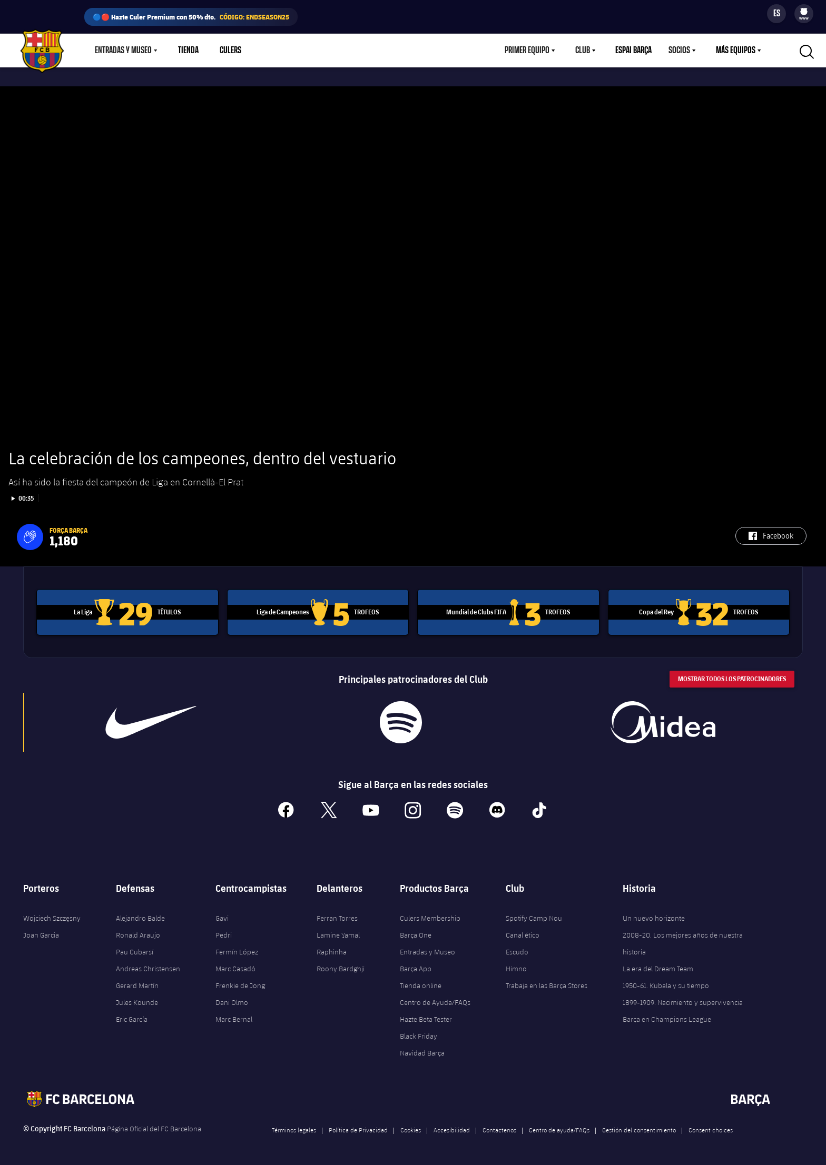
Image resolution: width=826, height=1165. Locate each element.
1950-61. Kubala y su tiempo (666, 983)
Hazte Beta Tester (426, 1016)
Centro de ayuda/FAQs (559, 1127)
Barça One (415, 932)
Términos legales (294, 1127)
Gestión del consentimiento (639, 1127)
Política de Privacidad (358, 1127)
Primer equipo (527, 50)
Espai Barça (633, 50)
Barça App (415, 966)
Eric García (132, 1016)
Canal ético (522, 932)
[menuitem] (804, 11)
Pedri (223, 932)
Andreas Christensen (148, 966)
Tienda (188, 50)
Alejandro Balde (140, 915)
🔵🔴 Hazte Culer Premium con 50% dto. (191, 17)
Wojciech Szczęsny (52, 915)
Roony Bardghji (341, 966)
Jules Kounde (137, 999)
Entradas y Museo (123, 50)
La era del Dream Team (658, 966)
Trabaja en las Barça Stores (546, 983)
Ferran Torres (337, 915)
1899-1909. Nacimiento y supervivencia (683, 999)
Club (582, 50)
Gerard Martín (137, 983)
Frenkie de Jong (240, 983)
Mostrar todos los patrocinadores (732, 677)
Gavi (222, 915)
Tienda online (420, 983)
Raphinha (332, 949)
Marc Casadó (235, 966)
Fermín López (236, 949)
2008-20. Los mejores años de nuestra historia (683, 940)
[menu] (803, 13)
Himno (516, 966)
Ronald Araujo (138, 932)
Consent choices (711, 1127)
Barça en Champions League (667, 1016)
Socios (679, 50)
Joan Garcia (41, 932)
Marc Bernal (233, 1016)
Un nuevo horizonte (654, 915)
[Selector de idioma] (776, 13)
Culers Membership (430, 915)
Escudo (517, 949)
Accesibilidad (452, 1127)
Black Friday (418, 1033)
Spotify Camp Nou (534, 915)
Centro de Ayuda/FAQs (435, 999)
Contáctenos (499, 1127)
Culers (230, 50)
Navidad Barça (422, 1050)
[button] (30, 535)
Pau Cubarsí (134, 949)
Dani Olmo (231, 999)
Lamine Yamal (338, 932)
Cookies (410, 1127)
